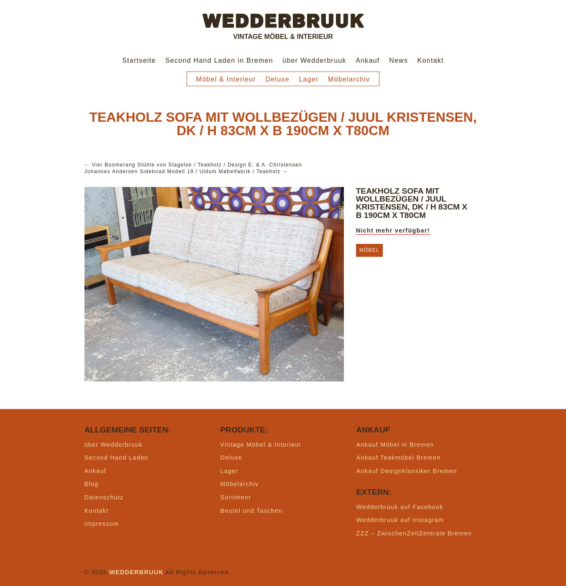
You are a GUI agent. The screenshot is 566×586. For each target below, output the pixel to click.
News (398, 60)
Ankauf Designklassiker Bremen (406, 471)
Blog (92, 484)
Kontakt (430, 60)
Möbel (369, 250)
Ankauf (368, 60)
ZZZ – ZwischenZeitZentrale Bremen (414, 533)
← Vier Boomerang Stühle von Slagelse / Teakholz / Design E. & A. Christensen (193, 164)
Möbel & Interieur (226, 79)
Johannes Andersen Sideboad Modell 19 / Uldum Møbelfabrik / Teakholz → (186, 171)
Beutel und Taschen (251, 510)
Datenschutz (104, 497)
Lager (308, 79)
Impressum (102, 523)
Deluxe (278, 79)
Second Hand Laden (117, 457)
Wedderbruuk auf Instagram (400, 520)
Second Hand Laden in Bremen (219, 60)
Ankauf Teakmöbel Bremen (398, 457)
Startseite (139, 60)
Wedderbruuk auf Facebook (399, 507)
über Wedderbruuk (314, 60)
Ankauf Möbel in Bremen (395, 444)
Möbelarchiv (349, 79)
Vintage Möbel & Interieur (261, 444)
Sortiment (235, 497)
